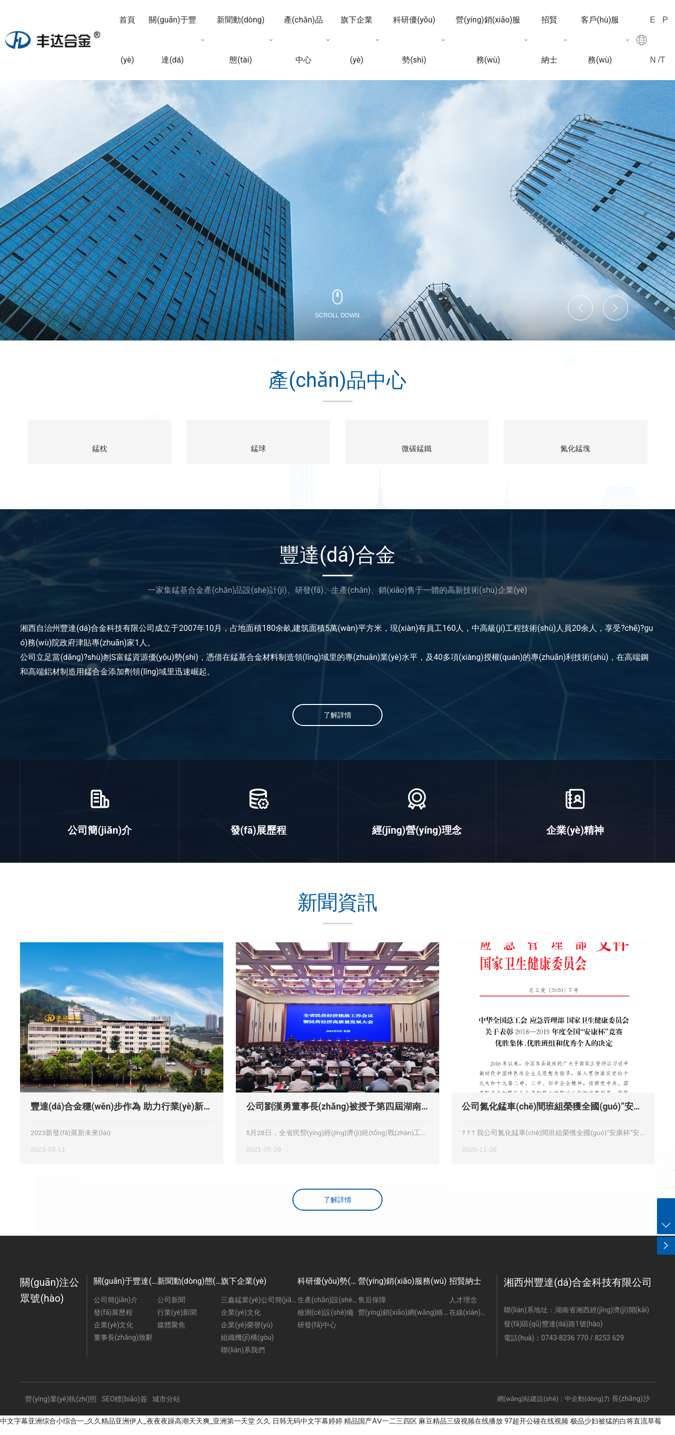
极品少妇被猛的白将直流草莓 (615, 1428)
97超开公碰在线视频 (537, 1428)
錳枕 (100, 449)
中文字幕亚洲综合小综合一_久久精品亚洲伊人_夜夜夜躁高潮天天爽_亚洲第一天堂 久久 (135, 1428)
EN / (655, 40)
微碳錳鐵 (417, 449)
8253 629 (609, 1345)
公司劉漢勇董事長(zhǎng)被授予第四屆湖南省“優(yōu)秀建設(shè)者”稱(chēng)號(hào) (334, 1115)
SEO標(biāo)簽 (124, 1407)
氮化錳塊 (575, 449)
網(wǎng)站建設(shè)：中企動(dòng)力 (553, 1406)
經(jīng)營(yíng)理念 (417, 838)
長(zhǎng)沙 (631, 1406)
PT (664, 40)
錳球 (258, 449)
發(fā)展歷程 (258, 838)
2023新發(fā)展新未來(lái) (71, 1140)
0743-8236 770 (565, 1345)
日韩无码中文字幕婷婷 (307, 1428)
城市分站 (166, 1407)
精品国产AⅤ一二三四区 (380, 1428)
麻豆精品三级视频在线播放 (461, 1428)
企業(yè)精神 (575, 838)
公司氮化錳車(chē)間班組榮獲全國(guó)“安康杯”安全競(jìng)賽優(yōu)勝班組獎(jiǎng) (552, 1115)
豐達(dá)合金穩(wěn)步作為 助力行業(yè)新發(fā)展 (122, 1115)
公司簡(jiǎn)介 (100, 838)
